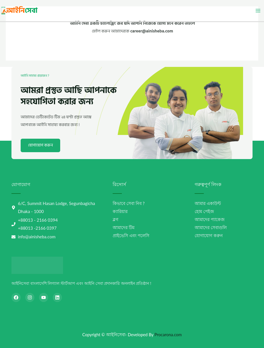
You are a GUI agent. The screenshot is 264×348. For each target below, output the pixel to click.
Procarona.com (168, 334)
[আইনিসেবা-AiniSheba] (20, 10)
